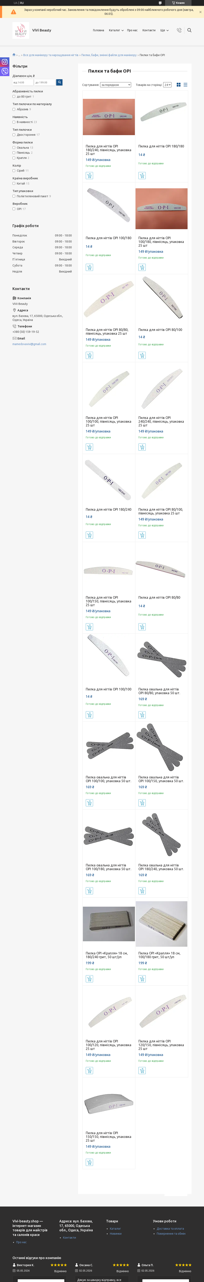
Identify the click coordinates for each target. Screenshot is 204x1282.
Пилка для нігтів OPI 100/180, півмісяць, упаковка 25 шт (161, 241)
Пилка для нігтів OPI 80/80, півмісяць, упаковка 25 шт (107, 331)
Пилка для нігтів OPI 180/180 (161, 146)
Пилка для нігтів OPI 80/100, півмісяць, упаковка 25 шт (160, 511)
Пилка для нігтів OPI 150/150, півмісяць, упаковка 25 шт (108, 1136)
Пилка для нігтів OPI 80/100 (160, 330)
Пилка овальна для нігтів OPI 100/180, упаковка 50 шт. (108, 867)
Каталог (114, 30)
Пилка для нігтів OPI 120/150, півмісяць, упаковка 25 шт (161, 1045)
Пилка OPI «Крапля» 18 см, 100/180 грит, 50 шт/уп (159, 955)
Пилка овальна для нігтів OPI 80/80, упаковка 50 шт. (159, 691)
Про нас (132, 30)
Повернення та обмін (171, 1233)
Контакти (149, 30)
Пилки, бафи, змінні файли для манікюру (109, 55)
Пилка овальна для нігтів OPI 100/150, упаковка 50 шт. (161, 779)
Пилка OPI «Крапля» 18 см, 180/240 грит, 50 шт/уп (107, 955)
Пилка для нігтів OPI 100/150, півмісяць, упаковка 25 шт (108, 601)
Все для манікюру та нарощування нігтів (50, 55)
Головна (98, 30)
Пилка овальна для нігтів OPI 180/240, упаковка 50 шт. (161, 867)
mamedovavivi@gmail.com (29, 344)
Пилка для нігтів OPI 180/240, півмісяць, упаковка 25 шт (108, 150)
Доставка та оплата (170, 1228)
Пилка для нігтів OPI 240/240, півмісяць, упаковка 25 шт (161, 421)
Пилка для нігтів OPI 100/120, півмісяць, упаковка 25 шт (108, 1045)
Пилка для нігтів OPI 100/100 (108, 689)
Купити (89, 175)
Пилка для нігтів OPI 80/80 (159, 597)
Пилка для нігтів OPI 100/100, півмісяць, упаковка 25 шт (108, 421)
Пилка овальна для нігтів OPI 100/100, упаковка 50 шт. (108, 779)
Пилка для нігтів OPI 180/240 (108, 509)
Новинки (116, 1233)
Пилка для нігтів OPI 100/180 (108, 238)
